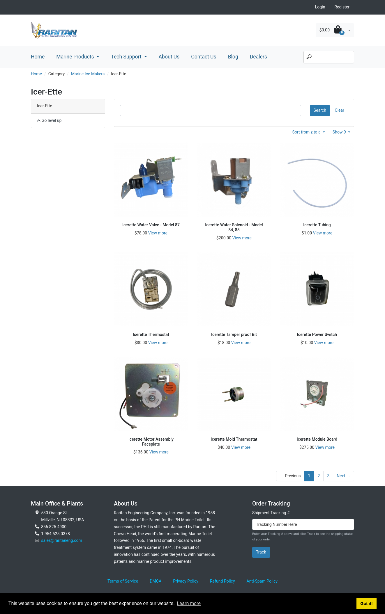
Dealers (258, 57)
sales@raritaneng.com (61, 540)
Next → (343, 476)
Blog (233, 57)
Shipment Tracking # (271, 512)
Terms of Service (122, 581)
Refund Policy (222, 581)
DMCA (155, 581)
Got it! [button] (366, 603)
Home (38, 57)
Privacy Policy (185, 581)
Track (261, 552)
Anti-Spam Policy (262, 581)
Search (320, 110)
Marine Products (75, 57)
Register (341, 7)
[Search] (328, 57)
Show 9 (340, 132)
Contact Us (203, 57)
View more (157, 233)
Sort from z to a (307, 132)
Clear (339, 110)
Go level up (49, 120)
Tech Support (127, 57)
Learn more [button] (189, 603)
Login (320, 7)
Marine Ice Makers (88, 74)
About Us (169, 57)
